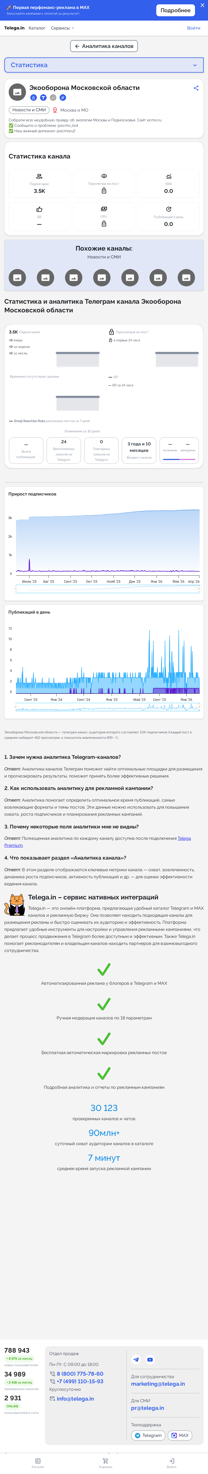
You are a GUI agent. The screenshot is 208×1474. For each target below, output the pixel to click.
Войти (193, 28)
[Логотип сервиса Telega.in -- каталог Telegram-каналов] (14, 28)
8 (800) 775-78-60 (80, 1374)
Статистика (24, 64)
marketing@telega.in (158, 1384)
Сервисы (63, 28)
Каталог (37, 28)
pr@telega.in (147, 1408)
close (202, 5)
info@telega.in (75, 1398)
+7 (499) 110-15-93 (80, 1381)
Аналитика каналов (104, 46)
